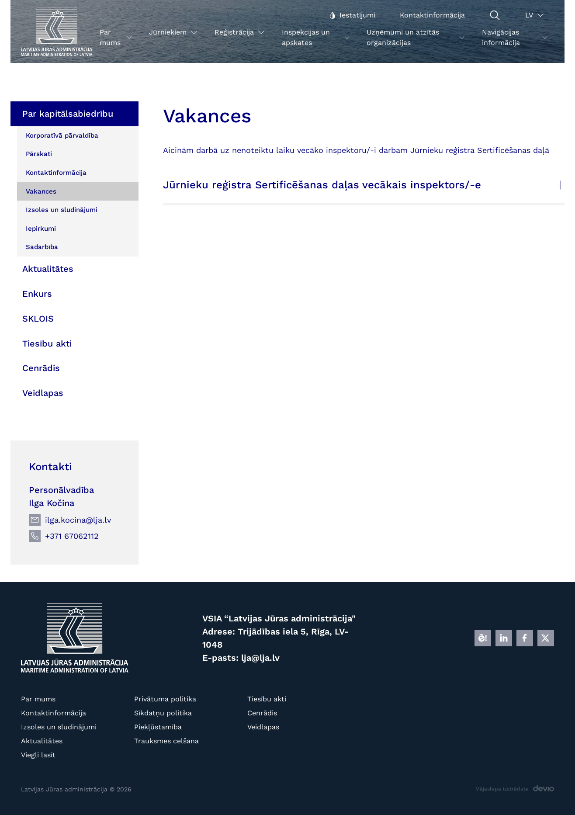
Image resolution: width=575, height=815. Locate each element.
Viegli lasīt (38, 755)
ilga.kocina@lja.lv (78, 519)
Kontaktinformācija (53, 713)
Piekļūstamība (158, 727)
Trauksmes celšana (166, 741)
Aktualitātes (41, 741)
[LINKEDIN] (503, 638)
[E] (483, 638)
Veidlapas (263, 727)
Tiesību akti (266, 699)
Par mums (38, 699)
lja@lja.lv (260, 657)
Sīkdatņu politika (163, 713)
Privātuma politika (165, 699)
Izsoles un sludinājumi (59, 727)
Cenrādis (262, 713)
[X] (545, 638)
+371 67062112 (72, 536)
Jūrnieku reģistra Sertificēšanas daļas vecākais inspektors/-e (364, 185)
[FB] (524, 638)
